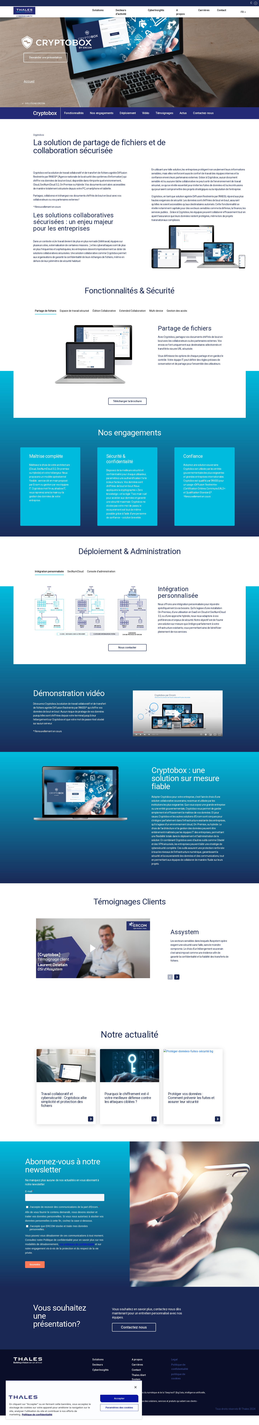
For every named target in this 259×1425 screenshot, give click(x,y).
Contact (221, 10)
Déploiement (128, 113)
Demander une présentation (45, 57)
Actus (183, 113)
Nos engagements (101, 113)
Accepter (119, 1398)
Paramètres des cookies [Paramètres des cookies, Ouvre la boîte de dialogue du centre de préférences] (119, 1407)
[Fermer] (135, 1387)
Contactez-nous (203, 113)
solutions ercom (33, 103)
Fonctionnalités (74, 113)
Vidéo (145, 113)
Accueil (29, 81)
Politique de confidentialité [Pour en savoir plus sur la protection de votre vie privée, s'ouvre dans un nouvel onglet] (37, 1414)
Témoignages (164, 113)
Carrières (204, 10)
